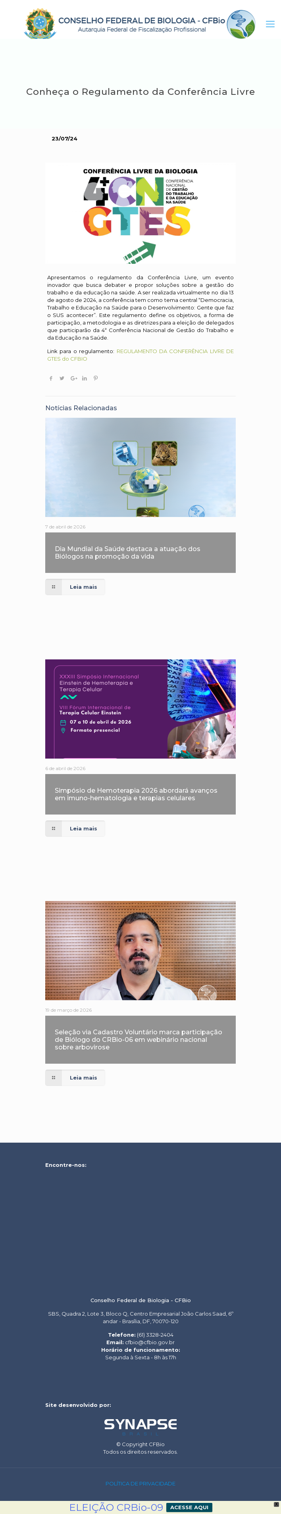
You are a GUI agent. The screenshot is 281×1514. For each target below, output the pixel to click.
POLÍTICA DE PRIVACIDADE (140, 1483)
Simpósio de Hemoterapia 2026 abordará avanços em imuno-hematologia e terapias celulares (136, 794)
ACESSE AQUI (189, 1507)
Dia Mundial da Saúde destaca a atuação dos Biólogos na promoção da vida (127, 552)
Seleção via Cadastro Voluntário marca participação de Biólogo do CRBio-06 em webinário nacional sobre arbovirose (138, 1039)
